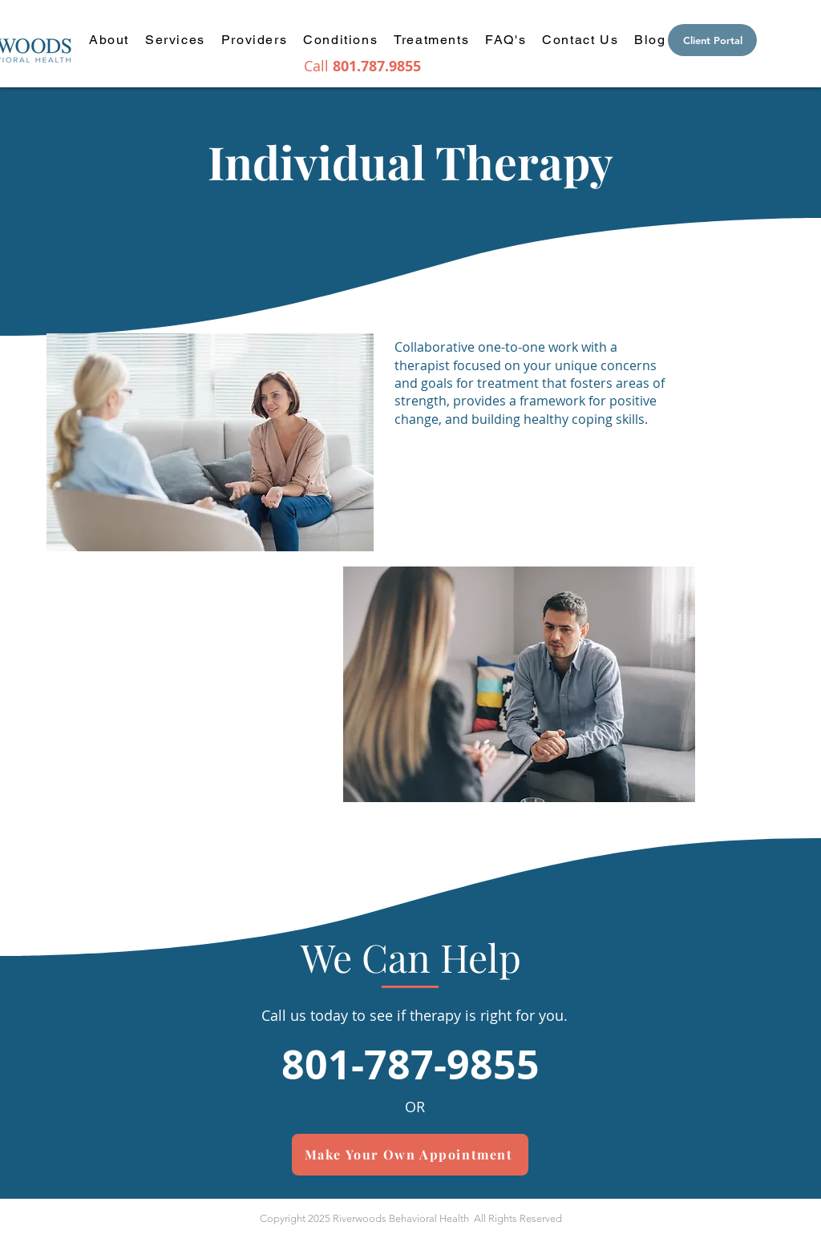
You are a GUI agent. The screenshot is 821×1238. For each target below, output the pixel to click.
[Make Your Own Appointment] (410, 1154)
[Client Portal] (712, 40)
